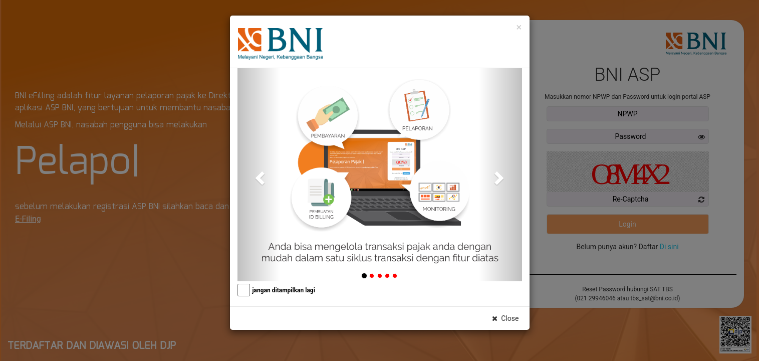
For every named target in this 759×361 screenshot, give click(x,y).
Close (504, 318)
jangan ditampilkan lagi (283, 290)
